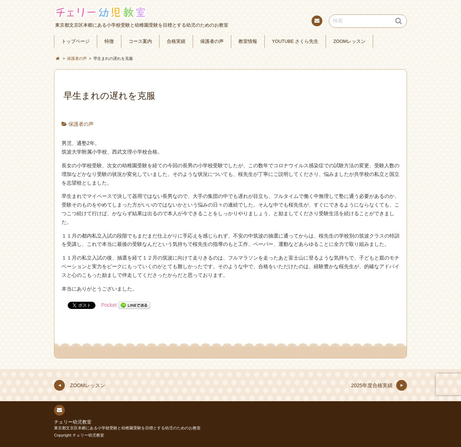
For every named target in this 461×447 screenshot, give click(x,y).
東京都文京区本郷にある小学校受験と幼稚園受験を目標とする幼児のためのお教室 (127, 428)
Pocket (109, 305)
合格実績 (176, 41)
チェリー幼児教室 (72, 422)
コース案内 (140, 41)
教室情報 (247, 41)
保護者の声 (212, 41)
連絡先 (317, 22)
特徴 (109, 41)
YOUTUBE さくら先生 (295, 41)
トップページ (76, 41)
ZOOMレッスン (349, 41)
